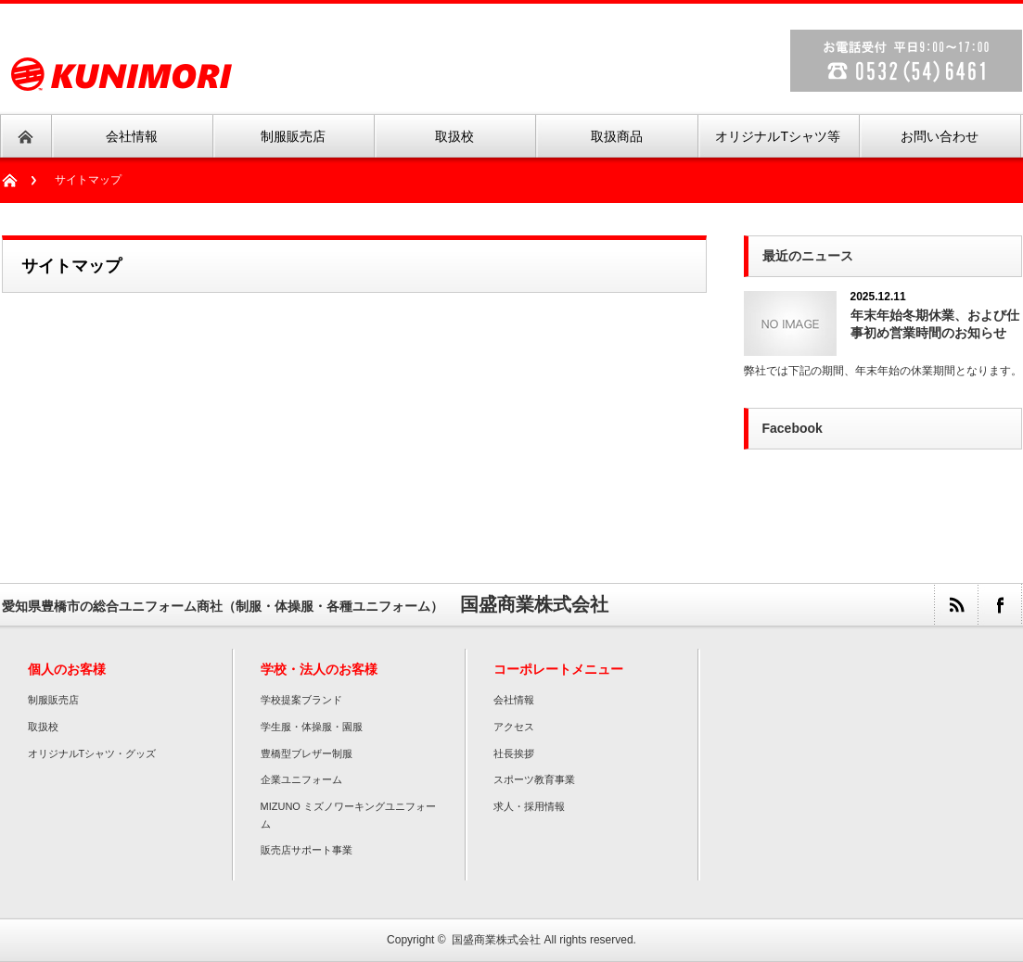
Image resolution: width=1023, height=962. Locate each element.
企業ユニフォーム (301, 779)
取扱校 (43, 726)
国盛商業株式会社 (496, 939)
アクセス (513, 726)
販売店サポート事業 (306, 849)
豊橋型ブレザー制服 (306, 753)
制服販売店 (53, 699)
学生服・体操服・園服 (312, 726)
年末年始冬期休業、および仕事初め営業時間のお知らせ (934, 324)
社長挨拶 (513, 753)
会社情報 (513, 699)
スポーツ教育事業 (534, 779)
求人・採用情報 (529, 806)
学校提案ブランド (301, 699)
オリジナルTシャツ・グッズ (92, 753)
